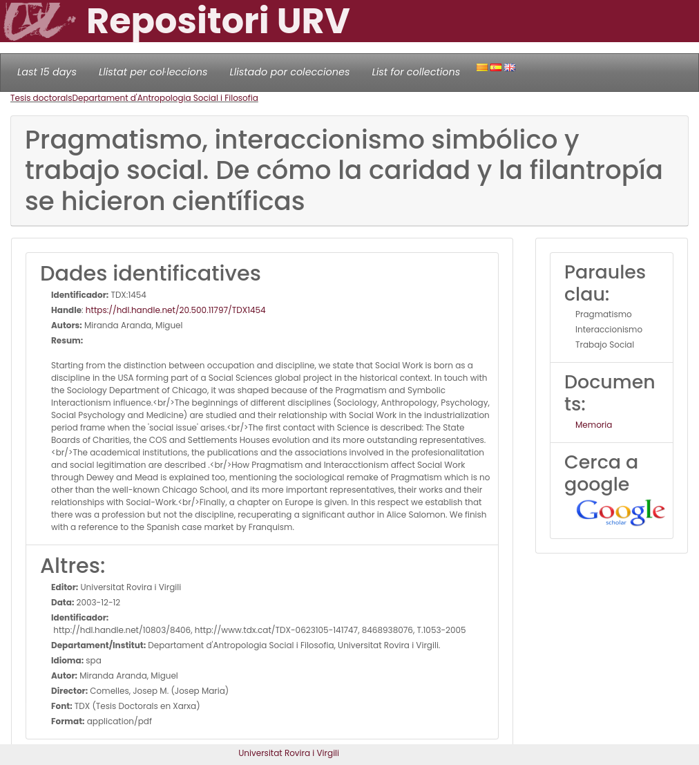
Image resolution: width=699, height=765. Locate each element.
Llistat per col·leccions (153, 72)
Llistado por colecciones (290, 72)
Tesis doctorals (41, 98)
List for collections (416, 72)
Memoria (593, 425)
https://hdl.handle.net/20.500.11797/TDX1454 (176, 310)
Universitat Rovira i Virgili (288, 753)
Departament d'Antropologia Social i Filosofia (165, 98)
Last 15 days (47, 72)
